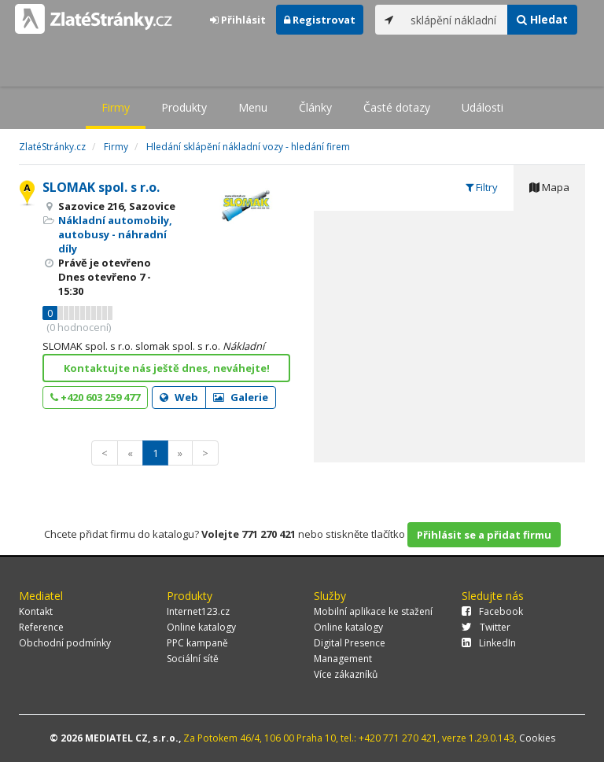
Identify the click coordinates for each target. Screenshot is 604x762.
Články (315, 107)
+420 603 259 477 (95, 397)
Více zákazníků (346, 674)
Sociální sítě (193, 658)
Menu (252, 107)
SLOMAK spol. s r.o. (101, 187)
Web (179, 397)
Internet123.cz (198, 611)
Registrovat (319, 20)
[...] (455, 20)
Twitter (486, 627)
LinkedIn (489, 643)
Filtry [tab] (482, 187)
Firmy (115, 107)
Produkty (184, 107)
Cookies (537, 738)
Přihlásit (238, 20)
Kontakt (36, 611)
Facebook (492, 611)
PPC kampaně (197, 643)
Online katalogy (201, 627)
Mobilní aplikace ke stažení (373, 611)
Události (482, 107)
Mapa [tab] (549, 187)
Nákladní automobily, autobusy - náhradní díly (115, 234)
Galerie (240, 397)
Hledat (542, 19)
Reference (41, 627)
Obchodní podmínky (65, 643)
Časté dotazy (396, 107)
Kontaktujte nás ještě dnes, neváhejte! (167, 368)
